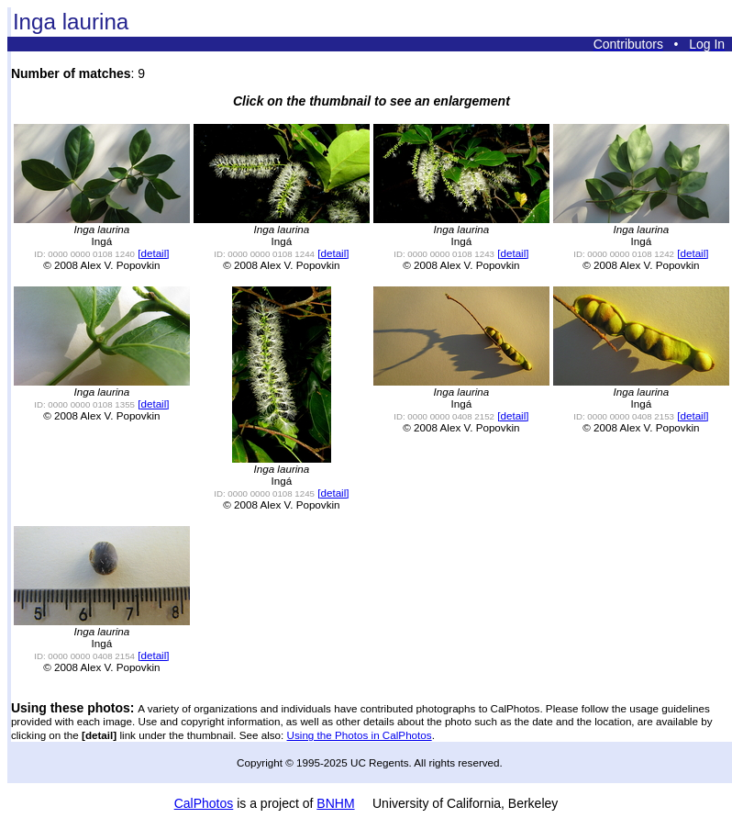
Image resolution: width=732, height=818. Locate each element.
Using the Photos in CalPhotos (359, 735)
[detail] (153, 253)
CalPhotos (204, 803)
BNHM (335, 803)
